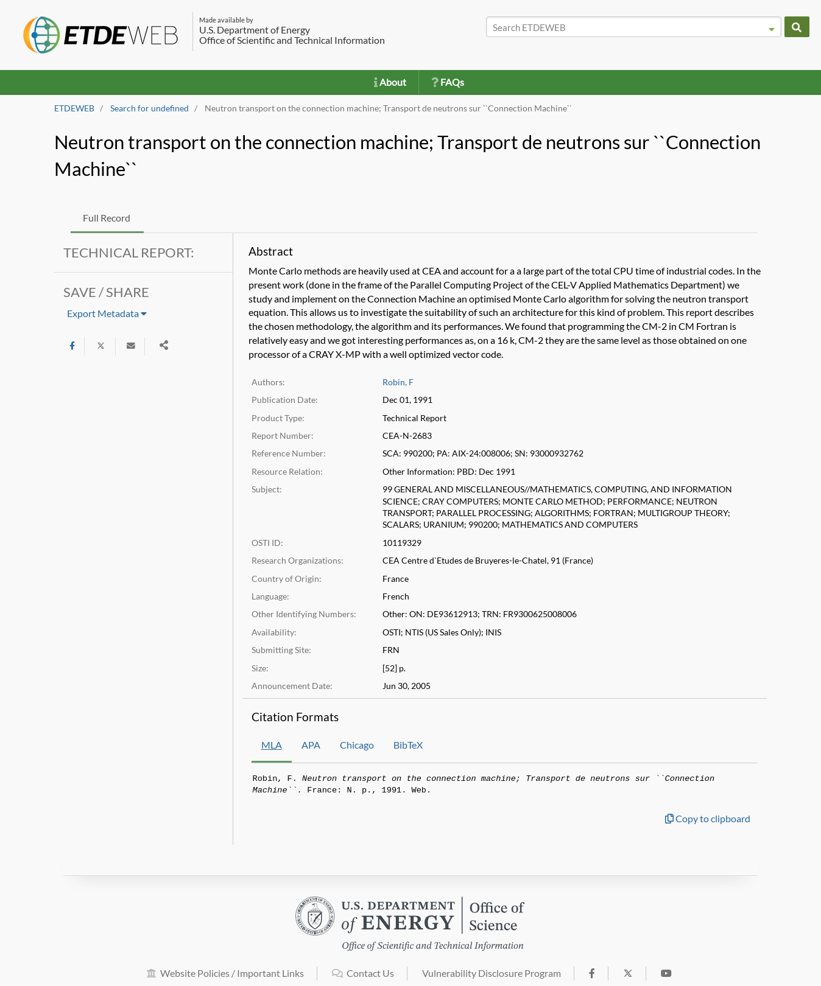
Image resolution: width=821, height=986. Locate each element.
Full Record (106, 217)
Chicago (357, 744)
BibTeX (408, 744)
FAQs (447, 82)
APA (310, 744)
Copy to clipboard (707, 818)
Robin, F (398, 382)
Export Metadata (107, 313)
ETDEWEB (74, 108)
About (390, 82)
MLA (271, 744)
